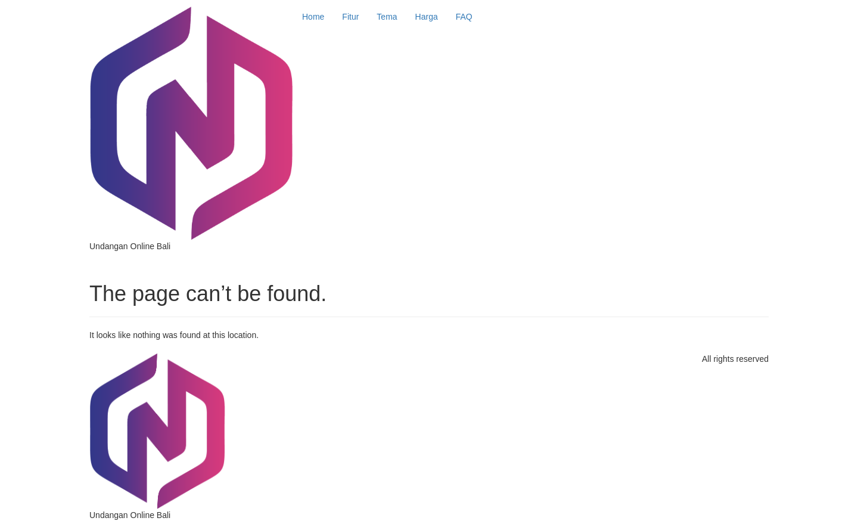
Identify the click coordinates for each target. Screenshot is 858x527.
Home (313, 16)
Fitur (350, 16)
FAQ (464, 16)
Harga (426, 16)
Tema (387, 16)
